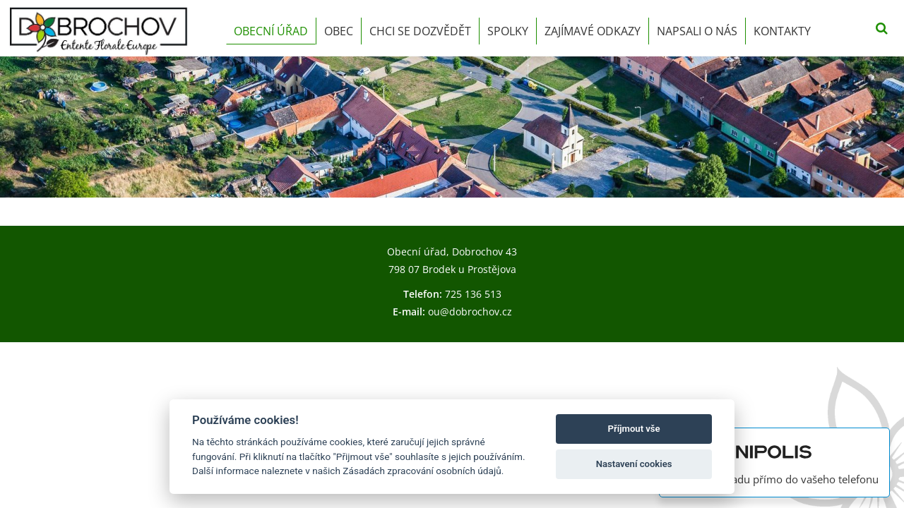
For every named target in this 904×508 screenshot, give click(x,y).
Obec (338, 31)
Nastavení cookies (634, 464)
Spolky (507, 31)
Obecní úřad (271, 31)
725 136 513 (473, 294)
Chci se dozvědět (420, 31)
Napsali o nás (697, 31)
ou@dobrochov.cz (470, 311)
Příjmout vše (634, 428)
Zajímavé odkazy (593, 31)
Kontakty (782, 31)
